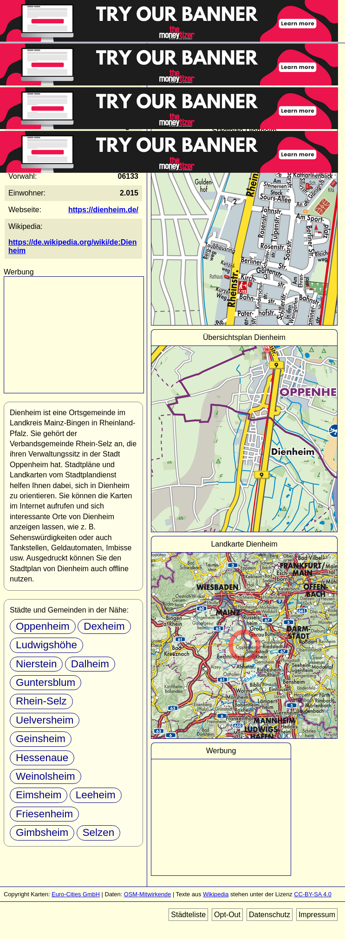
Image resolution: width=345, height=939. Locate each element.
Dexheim (104, 626)
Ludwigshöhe (46, 645)
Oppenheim (43, 626)
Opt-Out (227, 915)
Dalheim (90, 664)
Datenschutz (269, 915)
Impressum (317, 915)
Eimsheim (38, 795)
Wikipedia (215, 894)
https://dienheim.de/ (103, 210)
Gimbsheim (42, 832)
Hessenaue (42, 757)
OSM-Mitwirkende (147, 894)
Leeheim (96, 795)
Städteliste (188, 915)
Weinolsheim (45, 776)
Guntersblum (45, 682)
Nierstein (36, 664)
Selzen (98, 832)
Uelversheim (44, 720)
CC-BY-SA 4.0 (313, 894)
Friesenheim (44, 814)
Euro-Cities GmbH (76, 894)
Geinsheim (40, 738)
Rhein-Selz (41, 701)
